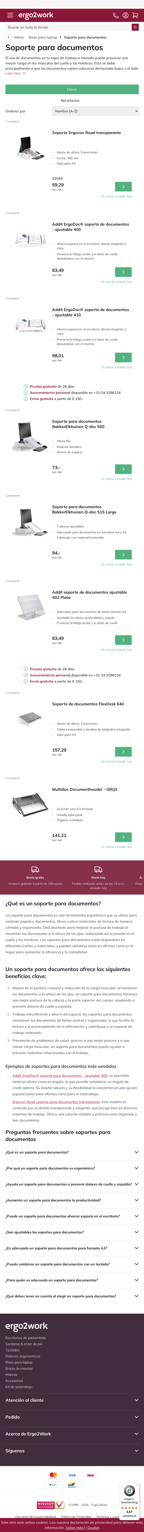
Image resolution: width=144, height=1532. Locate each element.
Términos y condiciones (112, 1517)
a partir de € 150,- (57, 398)
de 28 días (52, 386)
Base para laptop (43, 37)
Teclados (12, 1350)
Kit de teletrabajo (18, 1387)
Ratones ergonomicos (22, 1356)
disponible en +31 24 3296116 (75, 392)
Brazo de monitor (19, 1368)
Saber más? (75, 1527)
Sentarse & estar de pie (24, 1344)
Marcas (11, 1374)
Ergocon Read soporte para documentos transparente (56, 1102)
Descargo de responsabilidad (35, 1517)
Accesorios (14, 1380)
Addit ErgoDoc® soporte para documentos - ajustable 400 (60, 1075)
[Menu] (137, 1485)
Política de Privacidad (76, 1517)
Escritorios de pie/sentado (25, 1338)
